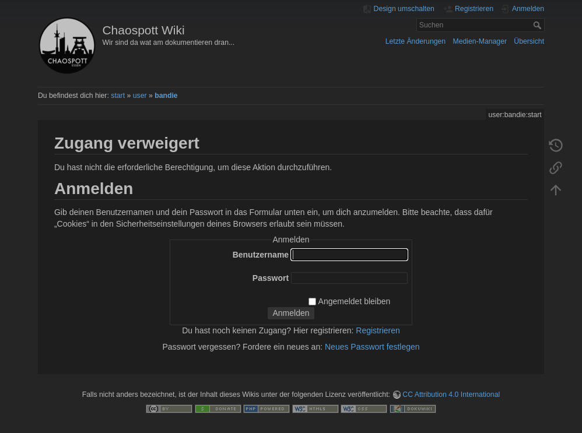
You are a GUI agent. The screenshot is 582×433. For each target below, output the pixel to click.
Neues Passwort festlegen (372, 346)
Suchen (538, 25)
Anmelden (290, 313)
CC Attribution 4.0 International (451, 394)
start (118, 95)
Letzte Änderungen (415, 41)
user (140, 95)
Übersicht (529, 41)
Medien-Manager (480, 41)
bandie (166, 95)
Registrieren (377, 330)
